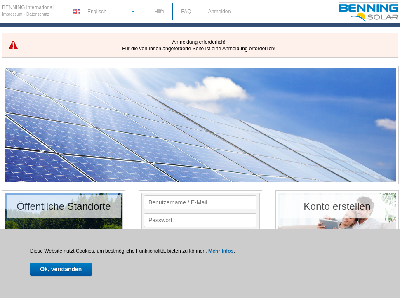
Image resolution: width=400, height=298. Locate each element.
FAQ (186, 11)
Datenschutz (37, 14)
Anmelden (219, 11)
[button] (103, 11)
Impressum (13, 14)
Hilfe (159, 11)
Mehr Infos (220, 251)
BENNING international (28, 7)
